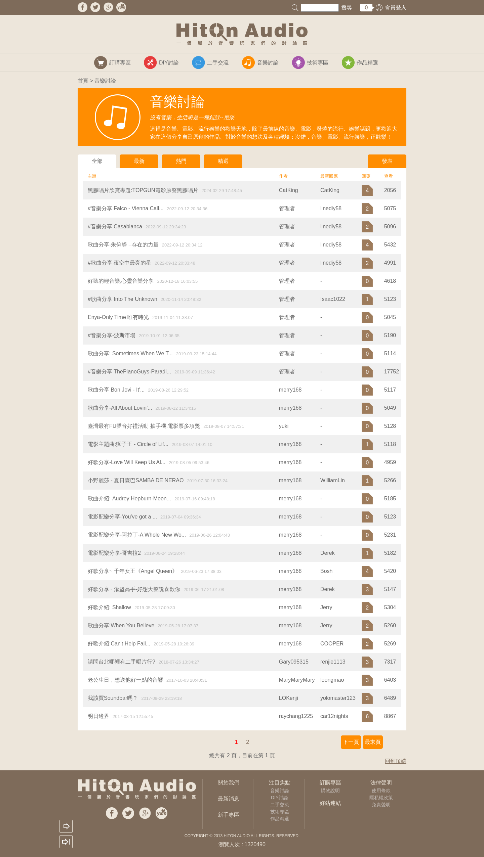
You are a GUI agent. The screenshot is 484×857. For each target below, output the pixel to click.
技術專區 (279, 811)
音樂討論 (279, 790)
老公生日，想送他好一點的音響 (125, 680)
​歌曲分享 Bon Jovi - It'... (116, 390)
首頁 (83, 81)
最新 (139, 161)
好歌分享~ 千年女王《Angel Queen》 (132, 571)
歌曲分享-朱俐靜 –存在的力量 (123, 244)
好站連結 (330, 803)
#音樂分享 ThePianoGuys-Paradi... (129, 371)
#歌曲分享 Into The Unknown (122, 299)
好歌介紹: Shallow (109, 607)
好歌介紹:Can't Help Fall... (119, 643)
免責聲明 (381, 804)
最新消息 (228, 799)
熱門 (181, 161)
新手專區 (228, 815)
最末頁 (373, 742)
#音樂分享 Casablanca (115, 226)
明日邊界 (98, 716)
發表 (387, 161)
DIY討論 (279, 797)
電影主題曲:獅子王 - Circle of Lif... (128, 444)
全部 (97, 161)
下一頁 (351, 742)
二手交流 (279, 804)
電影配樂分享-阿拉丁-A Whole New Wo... (137, 535)
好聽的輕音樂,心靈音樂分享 (121, 281)
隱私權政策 (381, 797)
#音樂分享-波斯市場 (111, 335)
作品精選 (279, 818)
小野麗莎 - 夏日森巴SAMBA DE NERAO (136, 480)
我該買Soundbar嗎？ (113, 698)
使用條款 (381, 790)
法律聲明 (381, 782)
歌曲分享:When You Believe (121, 625)
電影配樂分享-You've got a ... (122, 517)
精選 (223, 161)
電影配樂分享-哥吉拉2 (114, 553)
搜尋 (346, 7)
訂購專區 (330, 782)
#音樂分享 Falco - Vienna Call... (126, 208)
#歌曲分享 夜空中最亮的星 (119, 263)
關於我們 (228, 782)
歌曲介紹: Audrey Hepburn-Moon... (129, 498)
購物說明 (330, 790)
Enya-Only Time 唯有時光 (118, 317)
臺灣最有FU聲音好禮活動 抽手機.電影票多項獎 (144, 426)
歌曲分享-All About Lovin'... (120, 408)
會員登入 (395, 7)
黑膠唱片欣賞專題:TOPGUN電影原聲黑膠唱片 (143, 190)
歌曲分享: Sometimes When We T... (130, 353)
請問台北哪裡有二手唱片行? (121, 662)
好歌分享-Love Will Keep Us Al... (126, 462)
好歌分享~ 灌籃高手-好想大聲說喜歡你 (134, 589)
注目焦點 (279, 782)
